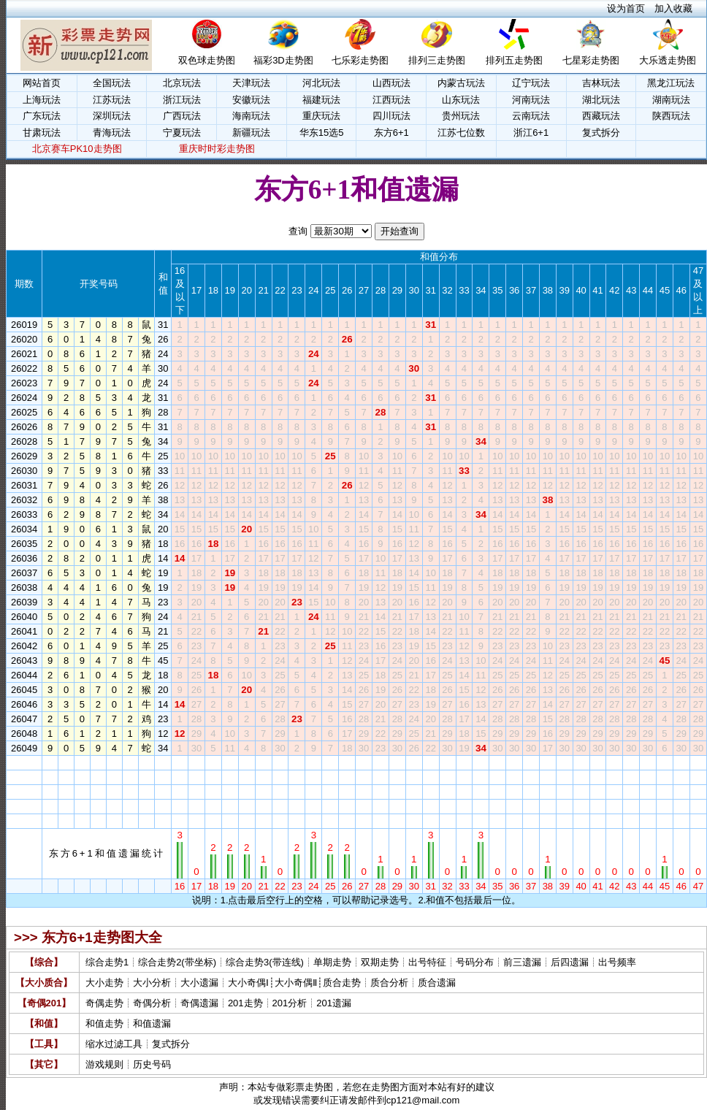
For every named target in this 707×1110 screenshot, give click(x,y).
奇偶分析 (152, 1003)
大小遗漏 (199, 982)
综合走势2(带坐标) (177, 962)
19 (230, 762)
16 (180, 762)
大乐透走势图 (667, 60)
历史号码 (152, 1064)
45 (665, 762)
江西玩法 (391, 99)
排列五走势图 (514, 60)
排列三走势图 (436, 60)
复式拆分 (601, 132)
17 (196, 762)
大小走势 (104, 982)
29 (397, 762)
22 (280, 762)
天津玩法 (251, 82)
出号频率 (617, 962)
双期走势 (380, 962)
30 (414, 762)
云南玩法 (531, 115)
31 (430, 762)
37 (531, 762)
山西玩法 (391, 82)
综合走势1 (107, 962)
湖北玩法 (601, 99)
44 (648, 762)
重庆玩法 (321, 115)
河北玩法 (321, 82)
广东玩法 (42, 115)
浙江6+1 (531, 132)
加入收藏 (673, 8)
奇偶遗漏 (199, 1003)
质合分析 (389, 982)
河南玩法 (531, 99)
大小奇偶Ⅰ (248, 982)
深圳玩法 (112, 115)
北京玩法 (182, 82)
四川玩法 (391, 115)
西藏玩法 (601, 115)
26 (347, 762)
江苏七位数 (461, 132)
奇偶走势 (104, 1003)
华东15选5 (321, 132)
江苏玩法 (112, 99)
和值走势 (104, 1023)
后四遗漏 (570, 962)
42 (614, 762)
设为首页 (626, 8)
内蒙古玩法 (461, 82)
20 (246, 762)
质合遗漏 (437, 982)
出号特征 (427, 962)
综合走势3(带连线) (265, 962)
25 (330, 762)
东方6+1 (391, 132)
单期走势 (332, 962)
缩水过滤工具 (113, 1043)
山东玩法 (461, 99)
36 (514, 762)
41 (597, 762)
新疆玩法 (251, 132)
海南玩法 (251, 115)
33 (464, 762)
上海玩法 (42, 99)
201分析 (289, 1003)
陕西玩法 (671, 115)
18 (213, 762)
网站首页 (42, 82)
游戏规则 (104, 1064)
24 (313, 762)
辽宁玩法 (531, 82)
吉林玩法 (601, 82)
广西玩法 (182, 115)
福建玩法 (321, 99)
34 (480, 762)
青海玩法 (112, 132)
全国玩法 (112, 82)
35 (497, 762)
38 (548, 762)
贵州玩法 (461, 115)
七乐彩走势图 (360, 60)
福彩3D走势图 (283, 60)
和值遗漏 (152, 1023)
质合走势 (342, 982)
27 (364, 762)
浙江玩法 (182, 99)
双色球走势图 (206, 60)
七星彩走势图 (590, 60)
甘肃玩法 (42, 132)
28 (380, 762)
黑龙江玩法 (671, 82)
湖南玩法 (671, 99)
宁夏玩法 (182, 132)
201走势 (245, 1003)
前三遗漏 (522, 962)
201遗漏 (333, 1003)
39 (564, 762)
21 (263, 762)
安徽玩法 (251, 99)
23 (296, 762)
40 (581, 762)
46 (681, 762)
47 (698, 762)
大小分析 (152, 982)
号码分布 (475, 962)
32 (447, 762)
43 (631, 762)
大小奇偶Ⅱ (296, 982)
